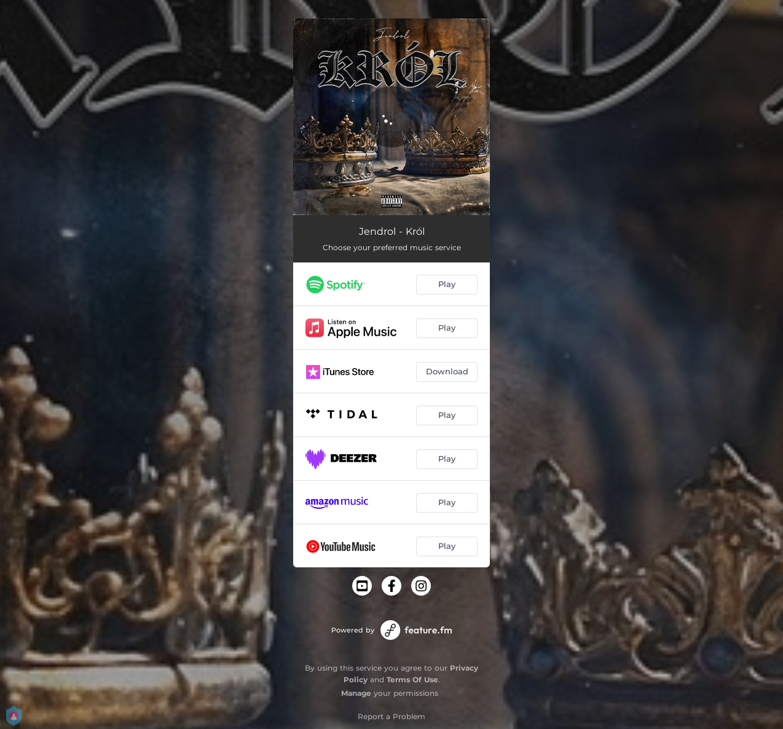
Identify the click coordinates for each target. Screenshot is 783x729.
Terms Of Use (412, 679)
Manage (356, 693)
